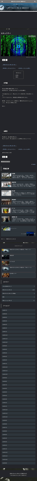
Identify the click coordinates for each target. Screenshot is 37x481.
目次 (17, 72)
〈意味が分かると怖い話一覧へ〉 (9, 64)
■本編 (17, 75)
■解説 (17, 76)
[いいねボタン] (3, 60)
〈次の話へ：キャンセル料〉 (24, 68)
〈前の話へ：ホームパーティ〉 (9, 68)
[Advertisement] (18, 20)
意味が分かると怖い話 (5, 161)
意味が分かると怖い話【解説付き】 (18, 1)
